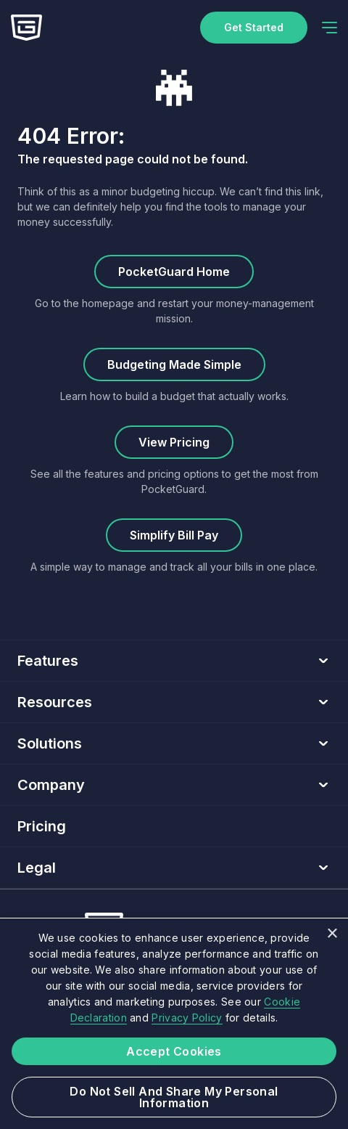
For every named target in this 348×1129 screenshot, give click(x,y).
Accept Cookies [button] (174, 1051)
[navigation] (329, 27)
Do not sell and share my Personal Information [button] (174, 1097)
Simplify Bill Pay (174, 535)
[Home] (26, 28)
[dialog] (174, 1023)
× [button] (331, 934)
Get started (253, 27)
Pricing (41, 826)
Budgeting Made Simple (174, 364)
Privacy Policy (187, 1017)
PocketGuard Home (174, 271)
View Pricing (174, 442)
